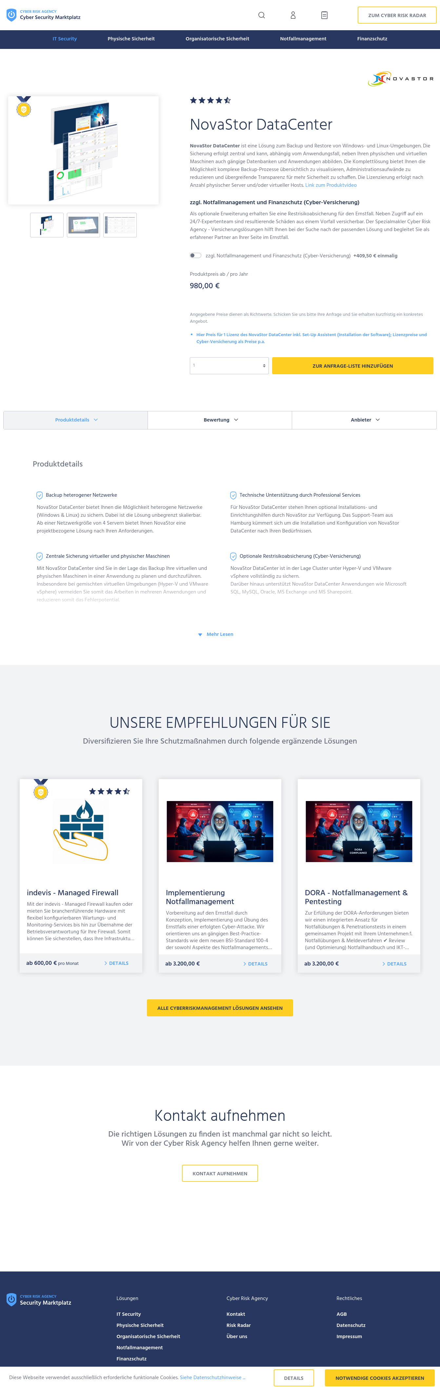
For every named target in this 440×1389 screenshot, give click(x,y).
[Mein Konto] (293, 15)
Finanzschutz (132, 1359)
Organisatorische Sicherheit (148, 1337)
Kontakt (236, 1314)
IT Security (129, 1314)
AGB (342, 1314)
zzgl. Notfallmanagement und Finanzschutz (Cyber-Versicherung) (301, 256)
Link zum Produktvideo (331, 185)
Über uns (237, 1337)
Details (119, 963)
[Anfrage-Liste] (322, 15)
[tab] (76, 420)
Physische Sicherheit (140, 1325)
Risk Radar (239, 1325)
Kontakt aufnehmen (219, 1174)
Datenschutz (351, 1325)
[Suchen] (261, 15)
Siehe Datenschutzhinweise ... (213, 1378)
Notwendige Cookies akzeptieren (379, 1378)
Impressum (349, 1337)
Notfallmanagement (140, 1348)
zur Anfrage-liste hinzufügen (352, 366)
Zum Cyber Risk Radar (397, 15)
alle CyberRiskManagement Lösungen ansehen (220, 1008)
